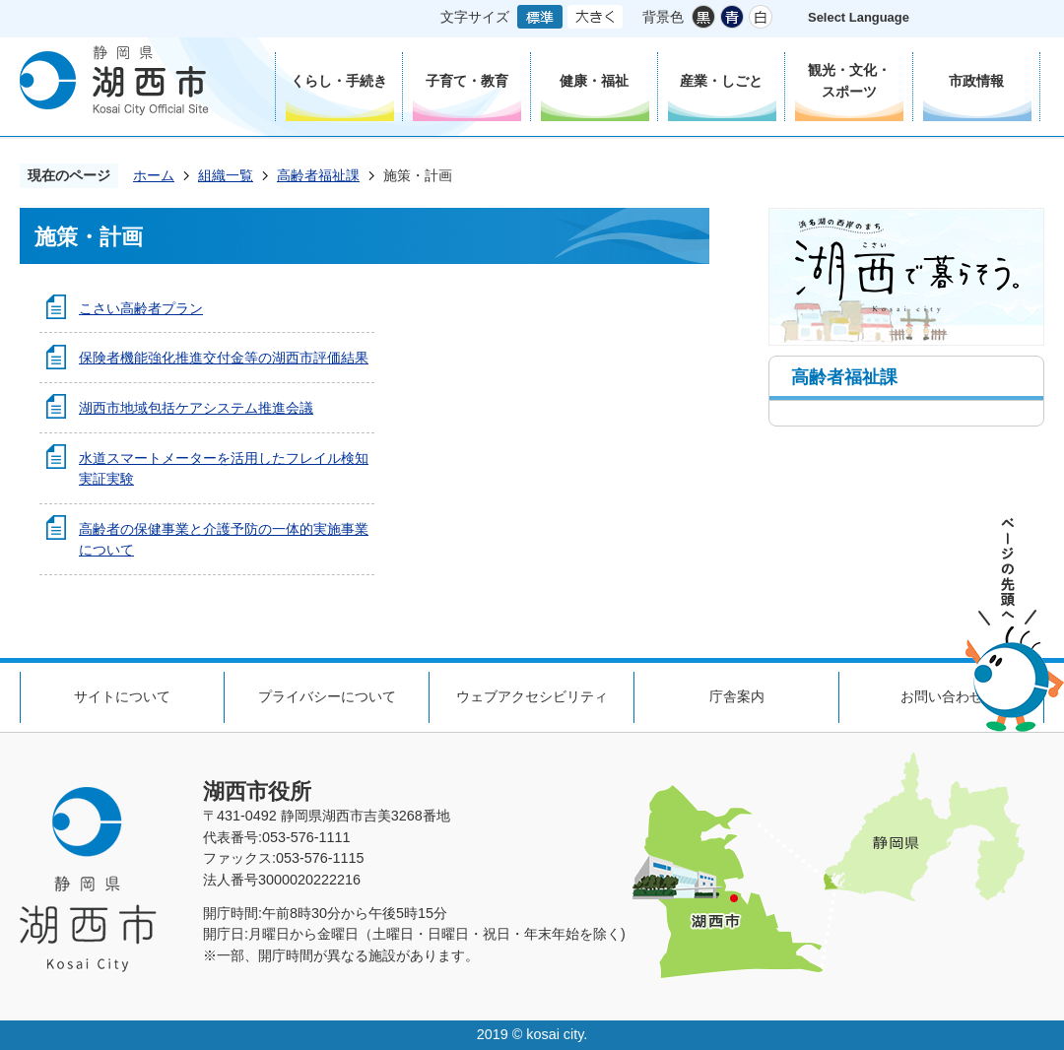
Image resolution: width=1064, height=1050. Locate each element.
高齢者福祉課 (318, 175)
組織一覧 (225, 175)
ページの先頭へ (1014, 625)
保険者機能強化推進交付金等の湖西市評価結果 (223, 357)
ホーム (153, 175)
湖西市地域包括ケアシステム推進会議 (196, 408)
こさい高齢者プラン (141, 308)
